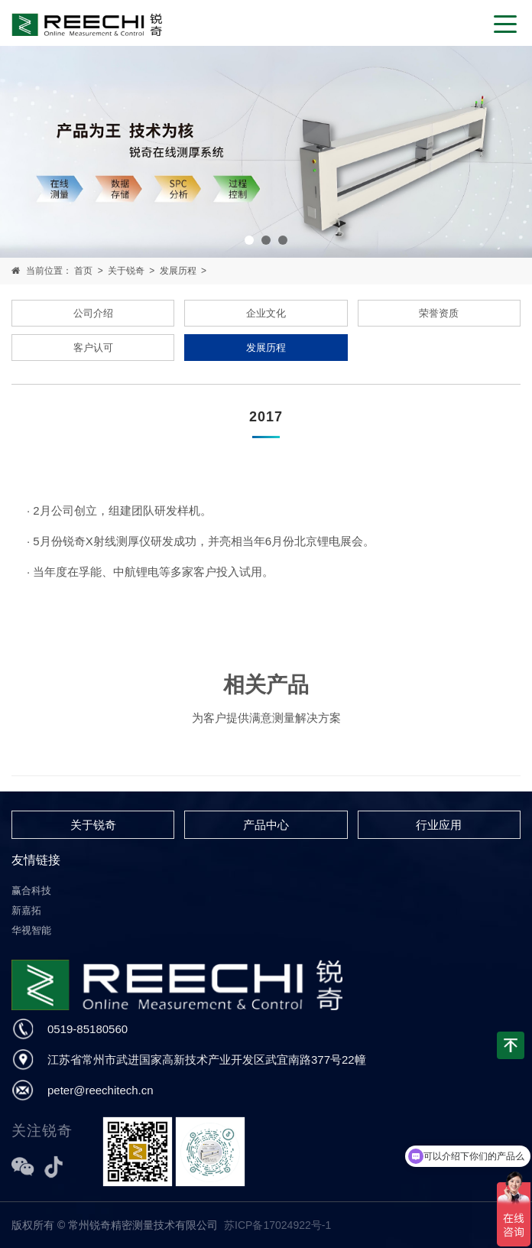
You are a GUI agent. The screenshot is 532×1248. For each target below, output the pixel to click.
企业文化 (266, 313)
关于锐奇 (126, 270)
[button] (249, 240)
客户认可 (93, 347)
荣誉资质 (439, 313)
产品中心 (266, 824)
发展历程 (178, 270)
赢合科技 (31, 890)
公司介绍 (93, 313)
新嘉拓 (26, 910)
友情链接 (35, 859)
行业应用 (439, 824)
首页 (83, 270)
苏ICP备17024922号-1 (277, 1225)
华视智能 (31, 930)
